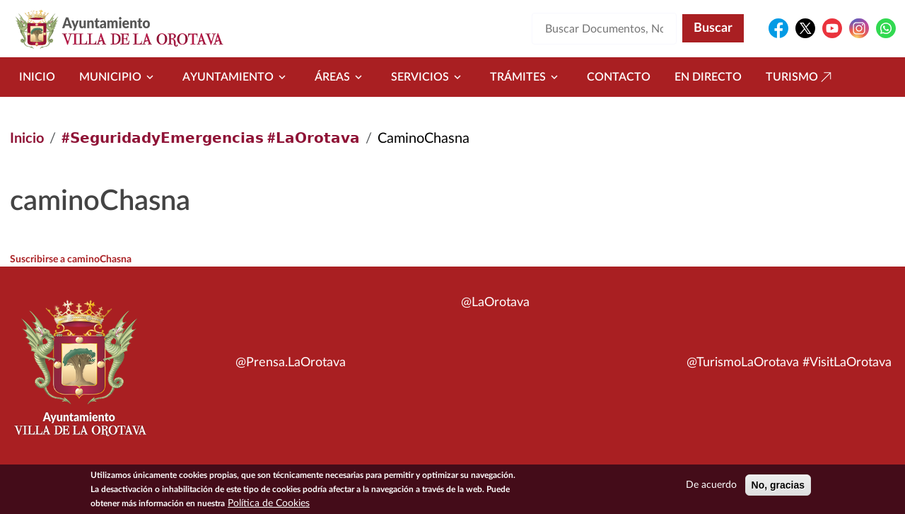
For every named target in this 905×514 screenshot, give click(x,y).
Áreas (341, 77)
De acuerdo (711, 487)
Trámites (526, 77)
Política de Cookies (269, 505)
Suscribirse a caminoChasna (71, 259)
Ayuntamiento (236, 77)
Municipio (118, 77)
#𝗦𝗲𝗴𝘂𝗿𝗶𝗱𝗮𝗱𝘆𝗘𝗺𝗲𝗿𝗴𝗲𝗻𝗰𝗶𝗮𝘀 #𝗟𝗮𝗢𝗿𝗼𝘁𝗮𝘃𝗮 (211, 139)
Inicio (37, 77)
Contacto (618, 77)
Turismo (800, 77)
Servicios (428, 77)
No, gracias (778, 487)
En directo (708, 77)
